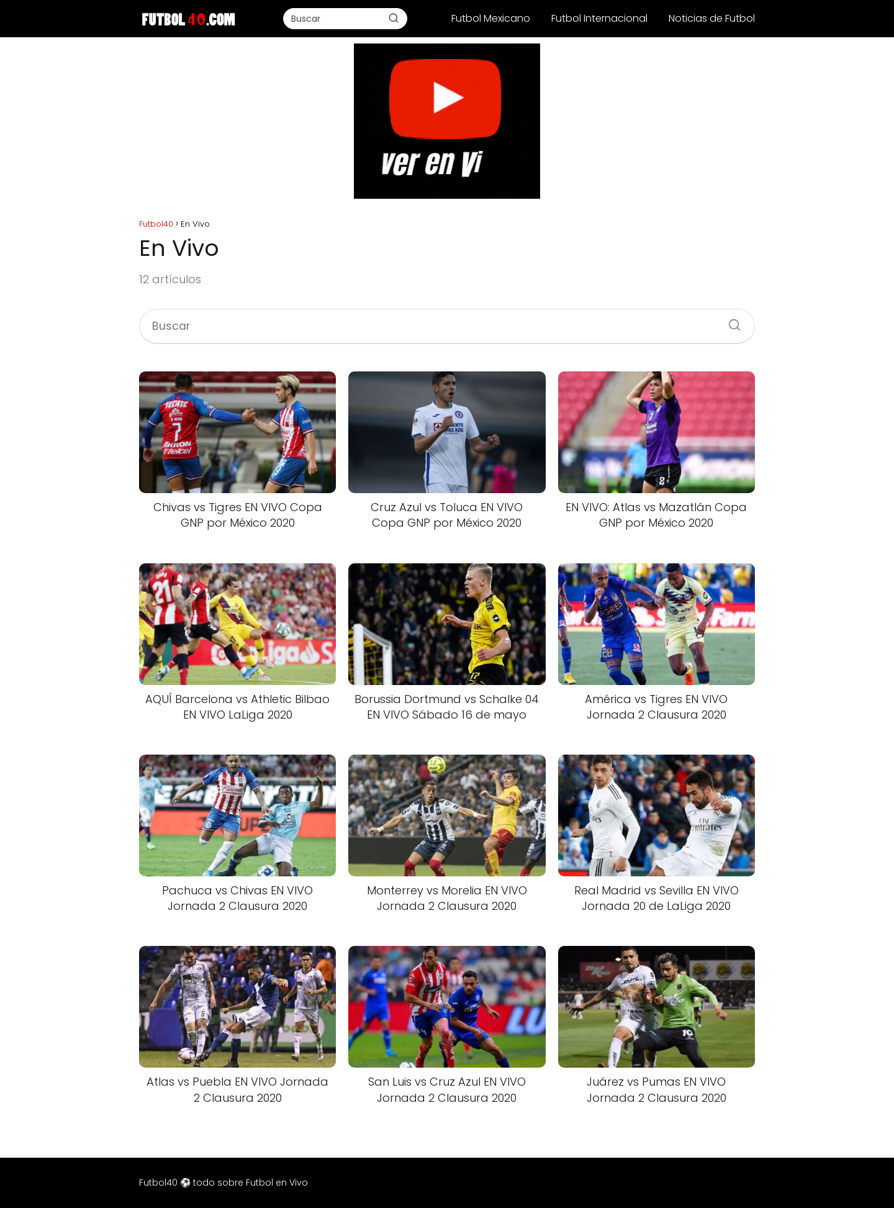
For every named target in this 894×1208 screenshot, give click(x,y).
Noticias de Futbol (712, 18)
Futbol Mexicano (490, 18)
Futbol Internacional (599, 18)
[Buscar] (394, 18)
